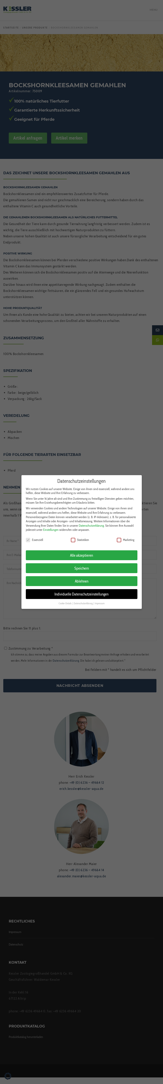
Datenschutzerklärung (91, 522)
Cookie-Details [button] (65, 600)
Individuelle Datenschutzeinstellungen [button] (81, 590)
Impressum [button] (100, 600)
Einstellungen (51, 526)
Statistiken (80, 536)
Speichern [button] (81, 565)
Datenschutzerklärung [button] (83, 600)
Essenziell (34, 536)
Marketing (125, 536)
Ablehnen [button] (81, 578)
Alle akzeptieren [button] (81, 552)
